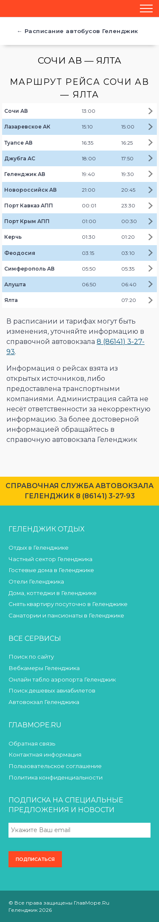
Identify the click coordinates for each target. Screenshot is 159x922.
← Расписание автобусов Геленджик (77, 31)
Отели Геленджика (36, 581)
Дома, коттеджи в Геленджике (52, 593)
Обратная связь (31, 743)
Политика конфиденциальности (55, 777)
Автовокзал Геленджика (43, 701)
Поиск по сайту (31, 656)
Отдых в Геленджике (38, 547)
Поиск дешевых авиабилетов (51, 690)
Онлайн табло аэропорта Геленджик (62, 679)
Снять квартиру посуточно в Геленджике (68, 604)
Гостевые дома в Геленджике (51, 570)
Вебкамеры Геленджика (44, 668)
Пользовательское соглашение (55, 766)
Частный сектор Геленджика (50, 559)
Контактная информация (44, 754)
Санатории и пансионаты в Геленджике (66, 615)
